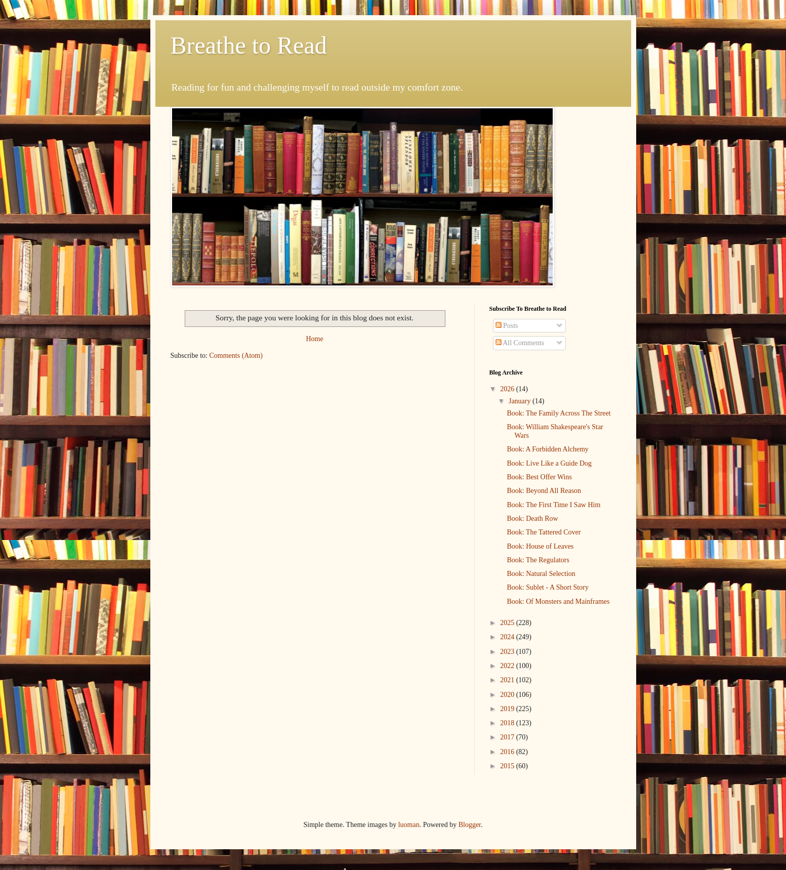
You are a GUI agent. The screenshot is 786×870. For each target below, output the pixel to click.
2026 (508, 389)
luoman (409, 824)
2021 (508, 680)
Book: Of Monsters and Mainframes (558, 601)
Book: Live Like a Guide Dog (549, 463)
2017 (508, 737)
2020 (508, 694)
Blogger (470, 824)
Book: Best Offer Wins (539, 477)
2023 (508, 651)
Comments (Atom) (236, 355)
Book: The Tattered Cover (544, 532)
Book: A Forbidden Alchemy (547, 449)
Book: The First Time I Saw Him (553, 505)
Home (314, 339)
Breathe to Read (249, 45)
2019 (508, 709)
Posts (506, 325)
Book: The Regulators (538, 560)
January (520, 401)
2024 (508, 637)
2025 (508, 623)
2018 (508, 723)
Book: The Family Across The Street (558, 413)
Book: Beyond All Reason (544, 490)
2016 (508, 752)
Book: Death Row (532, 518)
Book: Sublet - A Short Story (547, 587)
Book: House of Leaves (540, 546)
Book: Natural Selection (541, 573)
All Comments (520, 343)
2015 (508, 766)
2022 (508, 666)
